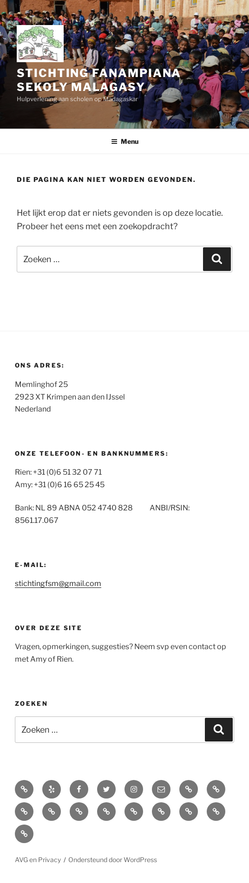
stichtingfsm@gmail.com (58, 583)
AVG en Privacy (38, 860)
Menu (124, 141)
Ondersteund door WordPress (112, 860)
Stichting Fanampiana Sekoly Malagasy (99, 80)
